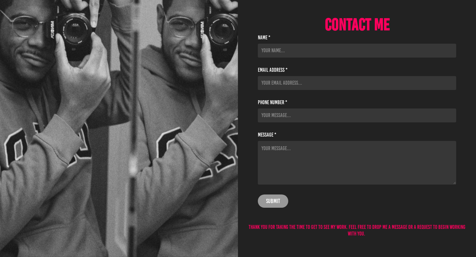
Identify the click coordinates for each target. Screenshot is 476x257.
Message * (267, 135)
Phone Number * (272, 102)
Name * (264, 37)
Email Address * (273, 70)
